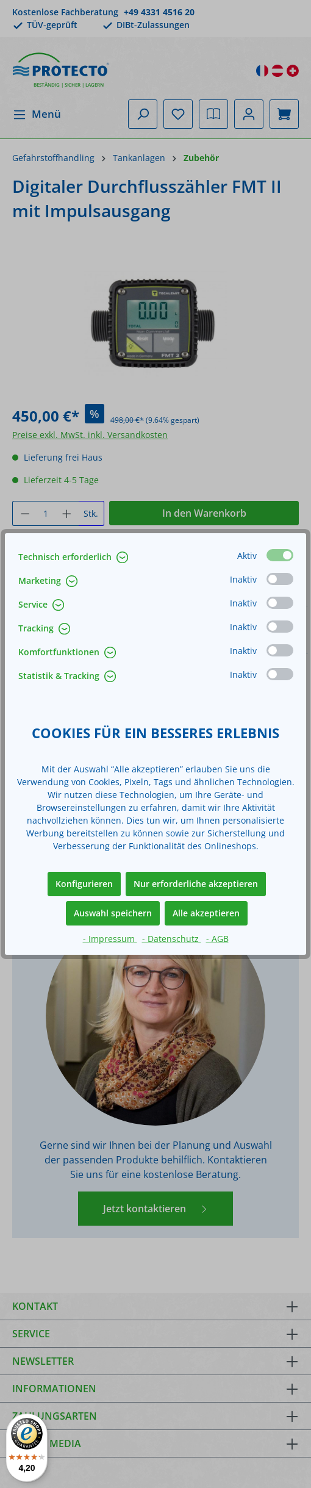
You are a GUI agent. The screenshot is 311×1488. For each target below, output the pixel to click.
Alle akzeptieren (206, 913)
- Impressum (110, 938)
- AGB (217, 938)
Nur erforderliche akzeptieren (196, 884)
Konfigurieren (84, 884)
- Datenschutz (171, 938)
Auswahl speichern (113, 913)
